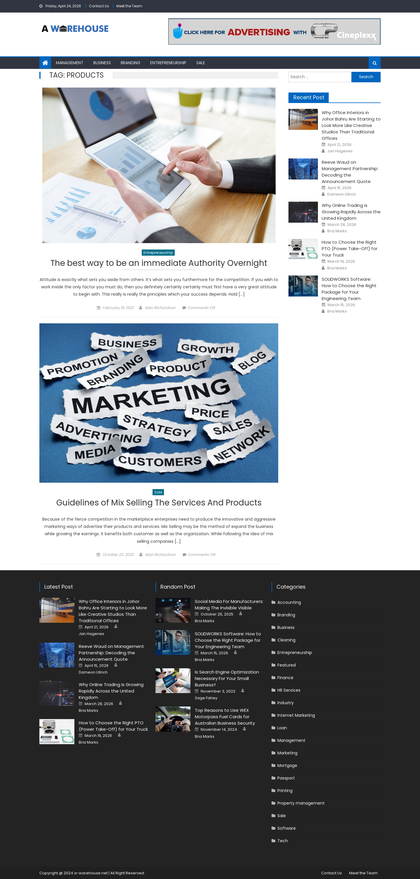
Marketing (287, 753)
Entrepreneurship (168, 63)
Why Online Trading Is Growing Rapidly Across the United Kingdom (351, 211)
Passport (286, 778)
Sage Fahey (206, 698)
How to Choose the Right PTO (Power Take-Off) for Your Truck (349, 248)
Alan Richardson (160, 308)
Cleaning (286, 640)
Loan (282, 728)
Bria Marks (337, 231)
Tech (282, 841)
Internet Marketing (296, 715)
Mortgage (287, 766)
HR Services (288, 690)
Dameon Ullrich (341, 194)
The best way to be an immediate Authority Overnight (159, 264)
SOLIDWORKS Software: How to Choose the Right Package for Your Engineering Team (349, 288)
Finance (285, 678)
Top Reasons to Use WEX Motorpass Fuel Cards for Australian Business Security (225, 716)
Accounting (289, 603)
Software (286, 828)
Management (69, 63)
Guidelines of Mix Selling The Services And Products (159, 504)
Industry (285, 703)
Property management (301, 803)
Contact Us (99, 6)
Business (102, 63)
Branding (130, 63)
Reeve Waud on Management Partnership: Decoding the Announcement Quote (350, 171)
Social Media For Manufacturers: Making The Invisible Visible (229, 605)
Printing (285, 791)
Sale (200, 63)
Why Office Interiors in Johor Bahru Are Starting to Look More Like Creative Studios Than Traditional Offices (351, 125)
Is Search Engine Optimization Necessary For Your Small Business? (227, 678)
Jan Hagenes (340, 151)
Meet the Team (129, 6)
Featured (286, 665)
